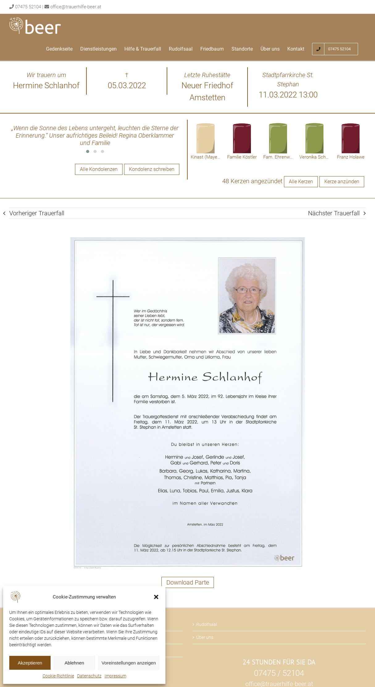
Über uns (204, 637)
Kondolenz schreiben (151, 169)
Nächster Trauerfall (334, 213)
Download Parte (187, 582)
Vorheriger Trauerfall (36, 213)
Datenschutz (89, 675)
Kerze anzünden (341, 182)
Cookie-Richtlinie (58, 675)
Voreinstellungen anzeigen (129, 662)
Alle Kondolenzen (99, 169)
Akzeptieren (30, 662)
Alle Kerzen (301, 182)
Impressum (115, 675)
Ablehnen (74, 662)
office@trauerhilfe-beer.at (75, 7)
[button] (156, 597)
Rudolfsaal (206, 624)
